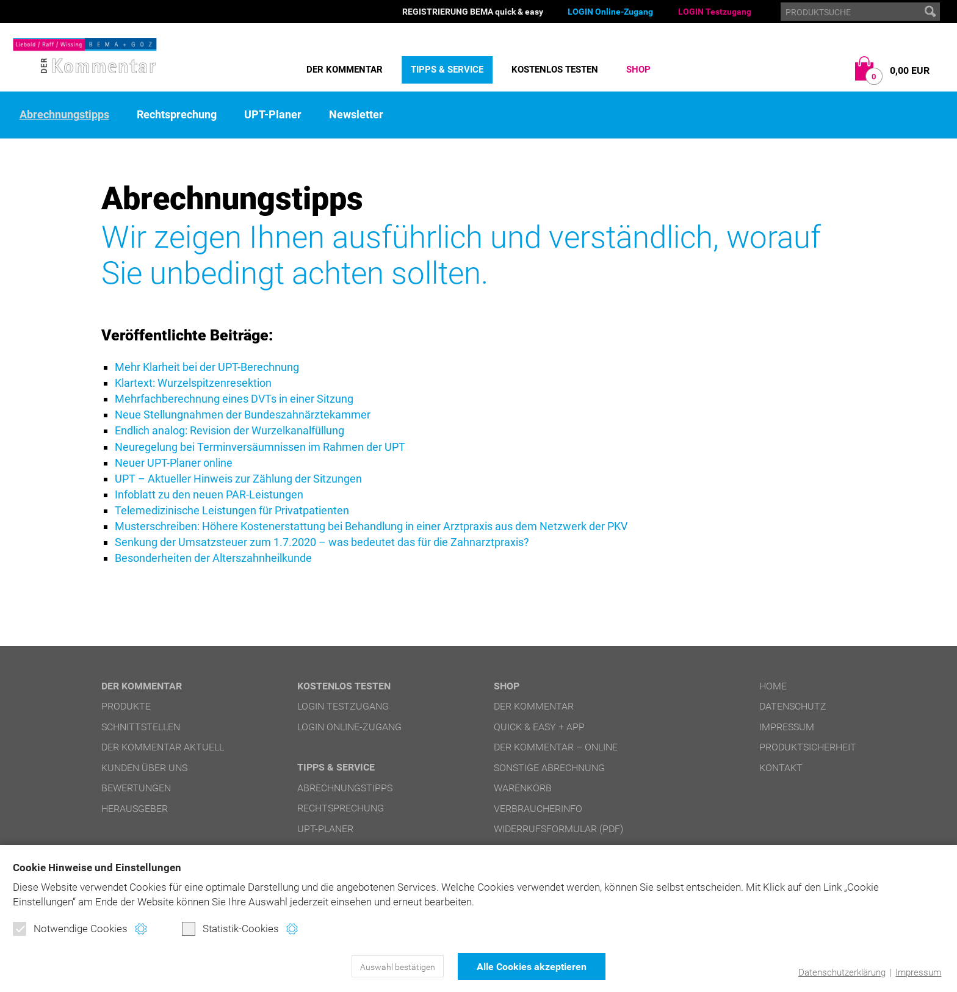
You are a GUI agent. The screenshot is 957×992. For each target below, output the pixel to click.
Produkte (126, 706)
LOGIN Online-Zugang (610, 11)
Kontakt (781, 768)
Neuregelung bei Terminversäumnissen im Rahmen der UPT (260, 446)
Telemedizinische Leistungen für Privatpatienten (232, 510)
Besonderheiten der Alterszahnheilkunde (213, 558)
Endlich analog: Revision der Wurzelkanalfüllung (229, 430)
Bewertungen (136, 788)
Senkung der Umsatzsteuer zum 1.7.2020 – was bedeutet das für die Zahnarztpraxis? (322, 542)
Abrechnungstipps (64, 114)
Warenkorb (523, 788)
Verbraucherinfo (538, 808)
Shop (638, 69)
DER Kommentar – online (556, 747)
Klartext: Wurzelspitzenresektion (193, 382)
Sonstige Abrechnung (549, 768)
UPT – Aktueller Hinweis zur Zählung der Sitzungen (238, 478)
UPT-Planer (273, 114)
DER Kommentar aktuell (162, 747)
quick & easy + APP (539, 727)
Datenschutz (792, 706)
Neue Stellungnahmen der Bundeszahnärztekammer (242, 414)
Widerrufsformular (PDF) (558, 829)
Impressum (918, 972)
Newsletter (356, 114)
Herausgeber (134, 808)
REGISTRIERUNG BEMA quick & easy (472, 11)
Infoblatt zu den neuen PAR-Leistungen (209, 494)
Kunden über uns (144, 768)
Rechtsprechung (177, 114)
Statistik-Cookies (230, 928)
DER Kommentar (344, 69)
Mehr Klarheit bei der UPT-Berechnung (207, 367)
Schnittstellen (140, 727)
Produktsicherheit (807, 747)
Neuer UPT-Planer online (174, 462)
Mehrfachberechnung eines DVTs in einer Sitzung (234, 398)
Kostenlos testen (554, 69)
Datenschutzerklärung (842, 972)
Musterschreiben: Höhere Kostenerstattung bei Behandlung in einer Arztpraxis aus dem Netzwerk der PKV (371, 526)
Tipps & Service (447, 69)
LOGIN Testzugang (714, 11)
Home (773, 686)
